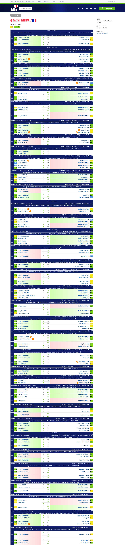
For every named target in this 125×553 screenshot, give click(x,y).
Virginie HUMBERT (23, 165)
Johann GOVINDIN (84, 382)
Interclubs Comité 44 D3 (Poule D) (82, 449)
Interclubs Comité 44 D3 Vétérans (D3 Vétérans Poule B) (76, 87)
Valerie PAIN (85, 328)
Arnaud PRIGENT (22, 177)
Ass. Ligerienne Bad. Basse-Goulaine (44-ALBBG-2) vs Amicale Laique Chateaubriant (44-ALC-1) (51, 368)
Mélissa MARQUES (84, 313)
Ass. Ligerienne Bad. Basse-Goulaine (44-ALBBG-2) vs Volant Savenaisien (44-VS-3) (52, 319)
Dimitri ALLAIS (22, 167)
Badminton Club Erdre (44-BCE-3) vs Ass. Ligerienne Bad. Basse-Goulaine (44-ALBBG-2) (51, 333)
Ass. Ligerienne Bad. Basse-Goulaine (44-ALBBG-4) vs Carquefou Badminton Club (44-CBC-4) (52, 466)
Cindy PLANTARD (84, 460)
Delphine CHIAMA (23, 475)
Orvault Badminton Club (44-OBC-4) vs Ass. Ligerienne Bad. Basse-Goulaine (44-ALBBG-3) (52, 158)
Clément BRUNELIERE (24, 442)
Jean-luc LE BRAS (84, 425)
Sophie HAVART (22, 182)
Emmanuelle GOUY (84, 54)
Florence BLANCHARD (83, 423)
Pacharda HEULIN (84, 197)
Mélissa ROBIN (22, 485)
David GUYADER (84, 243)
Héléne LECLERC (84, 75)
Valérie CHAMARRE (84, 397)
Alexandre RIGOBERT (83, 226)
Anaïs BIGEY (21, 502)
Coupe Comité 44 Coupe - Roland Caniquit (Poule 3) (77, 246)
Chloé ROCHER (22, 75)
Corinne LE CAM (84, 477)
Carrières (61, 1)
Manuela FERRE (22, 160)
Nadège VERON (22, 97)
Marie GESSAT (85, 275)
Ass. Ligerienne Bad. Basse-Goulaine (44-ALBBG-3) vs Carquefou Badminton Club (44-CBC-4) (52, 80)
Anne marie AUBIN (84, 361)
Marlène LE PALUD (83, 83)
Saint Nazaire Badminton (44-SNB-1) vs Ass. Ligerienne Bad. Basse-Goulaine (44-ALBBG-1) (51, 217)
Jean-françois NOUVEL (83, 442)
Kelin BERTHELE (84, 85)
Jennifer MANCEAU (23, 107)
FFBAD (11, 1)
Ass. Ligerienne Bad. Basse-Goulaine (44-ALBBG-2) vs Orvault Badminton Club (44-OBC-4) (52, 123)
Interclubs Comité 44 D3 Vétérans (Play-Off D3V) (78, 49)
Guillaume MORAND (83, 127)
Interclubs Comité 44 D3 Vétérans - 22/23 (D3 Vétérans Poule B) (74, 269)
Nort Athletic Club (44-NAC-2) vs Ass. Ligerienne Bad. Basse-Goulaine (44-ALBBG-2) (51, 89)
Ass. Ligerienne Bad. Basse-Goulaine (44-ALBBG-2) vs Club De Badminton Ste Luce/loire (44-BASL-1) (52, 352)
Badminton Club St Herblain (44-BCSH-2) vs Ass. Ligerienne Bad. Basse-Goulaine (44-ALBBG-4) (51, 482)
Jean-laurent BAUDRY (24, 277)
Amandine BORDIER (23, 337)
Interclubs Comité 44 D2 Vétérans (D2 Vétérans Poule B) (76, 215)
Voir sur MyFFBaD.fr (102, 33)
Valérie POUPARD (84, 534)
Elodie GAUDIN (22, 238)
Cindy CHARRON (22, 306)
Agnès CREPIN (85, 344)
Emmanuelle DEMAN (83, 515)
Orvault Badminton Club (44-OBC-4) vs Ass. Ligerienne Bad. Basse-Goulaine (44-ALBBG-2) (52, 288)
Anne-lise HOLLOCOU (24, 297)
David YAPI (86, 358)
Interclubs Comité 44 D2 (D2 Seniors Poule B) (79, 78)
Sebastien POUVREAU (24, 487)
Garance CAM (85, 411)
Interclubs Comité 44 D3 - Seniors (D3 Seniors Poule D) (76, 33)
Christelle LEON (22, 380)
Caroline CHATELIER (23, 37)
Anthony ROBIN (22, 243)
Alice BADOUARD (84, 68)
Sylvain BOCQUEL (84, 323)
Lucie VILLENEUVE (23, 222)
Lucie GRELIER (85, 236)
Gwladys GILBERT (84, 160)
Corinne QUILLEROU (83, 40)
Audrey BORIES (85, 140)
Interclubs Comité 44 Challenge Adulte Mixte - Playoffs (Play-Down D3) (72, 435)
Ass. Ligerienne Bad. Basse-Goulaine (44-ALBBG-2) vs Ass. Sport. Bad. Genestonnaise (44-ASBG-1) (51, 149)
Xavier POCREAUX (84, 277)
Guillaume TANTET (84, 211)
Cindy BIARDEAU (22, 116)
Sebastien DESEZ (84, 143)
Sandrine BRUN (85, 440)
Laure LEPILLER (22, 93)
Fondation (46, 1)
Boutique (54, 1)
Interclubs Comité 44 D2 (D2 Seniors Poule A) (79, 203)
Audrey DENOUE (84, 371)
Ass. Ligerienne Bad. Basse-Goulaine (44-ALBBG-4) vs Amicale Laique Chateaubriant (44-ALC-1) (51, 451)
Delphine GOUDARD (23, 313)
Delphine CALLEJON (83, 469)
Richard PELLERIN (23, 110)
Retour (16, 15)
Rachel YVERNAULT (23, 40)
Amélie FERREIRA (22, 163)
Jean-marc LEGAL (23, 392)
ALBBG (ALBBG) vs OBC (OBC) (51, 248)
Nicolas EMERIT (22, 85)
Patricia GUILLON (84, 430)
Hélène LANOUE (84, 446)
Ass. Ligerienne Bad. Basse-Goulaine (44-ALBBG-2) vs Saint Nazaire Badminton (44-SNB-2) (51, 52)
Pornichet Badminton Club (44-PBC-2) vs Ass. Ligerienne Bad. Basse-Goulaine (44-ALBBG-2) (51, 387)
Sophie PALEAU (22, 180)
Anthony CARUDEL (84, 373)
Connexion (107, 8)
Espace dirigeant (19, 1)
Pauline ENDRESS (23, 346)
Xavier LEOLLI (85, 471)
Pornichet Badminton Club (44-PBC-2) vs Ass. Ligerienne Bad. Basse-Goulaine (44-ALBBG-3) (51, 205)
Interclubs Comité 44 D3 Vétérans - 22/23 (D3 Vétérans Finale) (74, 231)
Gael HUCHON (85, 521)
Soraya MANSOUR (84, 502)
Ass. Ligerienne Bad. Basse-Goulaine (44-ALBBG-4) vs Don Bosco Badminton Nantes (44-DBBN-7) (51, 530)
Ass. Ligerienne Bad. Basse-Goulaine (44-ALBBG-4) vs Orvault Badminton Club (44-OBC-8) (52, 35)
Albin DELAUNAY (84, 542)
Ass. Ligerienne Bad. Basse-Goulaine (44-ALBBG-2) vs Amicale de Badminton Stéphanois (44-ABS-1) (52, 406)
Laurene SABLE (85, 130)
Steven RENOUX (84, 456)
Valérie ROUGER (22, 397)
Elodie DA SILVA (22, 209)
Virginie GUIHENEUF (83, 321)
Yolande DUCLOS (23, 224)
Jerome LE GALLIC (84, 252)
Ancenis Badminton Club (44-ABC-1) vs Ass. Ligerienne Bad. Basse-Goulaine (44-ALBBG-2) (52, 234)
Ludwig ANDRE (22, 382)
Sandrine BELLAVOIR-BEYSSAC (26, 295)
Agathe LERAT (22, 219)
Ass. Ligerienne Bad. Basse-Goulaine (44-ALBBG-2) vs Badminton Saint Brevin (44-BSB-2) (52, 421)
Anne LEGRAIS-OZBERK (82, 454)
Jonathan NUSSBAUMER (24, 339)
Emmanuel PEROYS (83, 110)
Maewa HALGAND (84, 189)
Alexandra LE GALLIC (83, 37)
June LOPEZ (86, 195)
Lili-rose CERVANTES (83, 191)
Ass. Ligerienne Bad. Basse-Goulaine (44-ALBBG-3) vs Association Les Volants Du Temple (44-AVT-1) (52, 187)
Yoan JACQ (86, 518)
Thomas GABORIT (23, 99)
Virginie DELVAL (84, 409)
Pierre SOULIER (22, 56)
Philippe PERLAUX (84, 56)
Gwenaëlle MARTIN (23, 290)
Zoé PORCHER (85, 61)
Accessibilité (111, 1)
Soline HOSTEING (84, 264)
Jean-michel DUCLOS (24, 226)
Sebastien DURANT (83, 70)
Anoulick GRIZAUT (23, 491)
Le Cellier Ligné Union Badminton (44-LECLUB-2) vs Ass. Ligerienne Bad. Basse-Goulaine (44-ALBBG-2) (52, 378)
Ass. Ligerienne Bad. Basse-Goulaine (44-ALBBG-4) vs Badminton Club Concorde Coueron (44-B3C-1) (51, 513)
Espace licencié (30, 1)
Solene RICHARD (22, 175)
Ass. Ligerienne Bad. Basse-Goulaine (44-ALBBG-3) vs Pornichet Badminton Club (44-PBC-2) (51, 137)
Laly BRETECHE (84, 256)
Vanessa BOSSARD (23, 390)
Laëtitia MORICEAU (83, 219)
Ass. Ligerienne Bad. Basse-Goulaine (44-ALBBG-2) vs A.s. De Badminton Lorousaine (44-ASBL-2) (52, 262)
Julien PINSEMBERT (23, 211)
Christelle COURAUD (23, 236)
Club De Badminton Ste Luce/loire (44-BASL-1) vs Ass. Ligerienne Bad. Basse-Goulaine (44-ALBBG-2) (52, 172)
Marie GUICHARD (23, 524)
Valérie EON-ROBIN (83, 43)
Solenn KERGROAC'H (23, 344)
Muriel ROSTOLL (84, 364)
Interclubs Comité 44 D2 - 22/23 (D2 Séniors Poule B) (77, 260)
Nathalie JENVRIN (23, 59)
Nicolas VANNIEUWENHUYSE (81, 267)
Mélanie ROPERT (22, 500)
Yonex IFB (39, 1)
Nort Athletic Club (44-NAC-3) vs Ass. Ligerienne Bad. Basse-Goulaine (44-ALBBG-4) (51, 496)
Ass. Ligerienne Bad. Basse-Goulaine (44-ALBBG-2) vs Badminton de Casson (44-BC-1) (52, 66)
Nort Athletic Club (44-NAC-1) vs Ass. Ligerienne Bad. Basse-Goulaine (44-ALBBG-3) (51, 104)
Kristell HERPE (85, 540)
